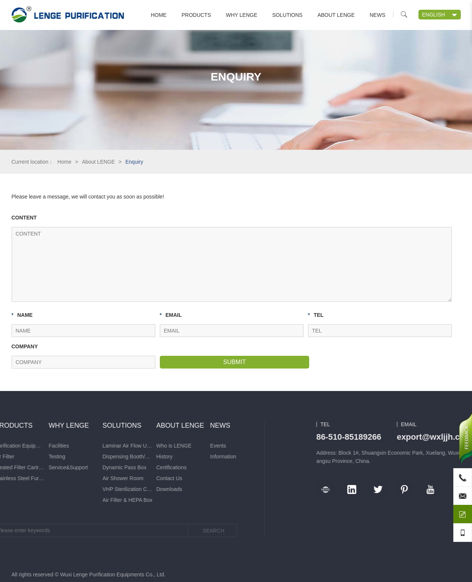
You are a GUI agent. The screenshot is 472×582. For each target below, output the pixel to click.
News (378, 15)
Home (159, 15)
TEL (316, 315)
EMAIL (171, 315)
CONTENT (24, 218)
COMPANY (25, 346)
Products (196, 15)
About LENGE (335, 15)
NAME (22, 315)
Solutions (287, 15)
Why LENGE (242, 15)
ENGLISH (433, 15)
